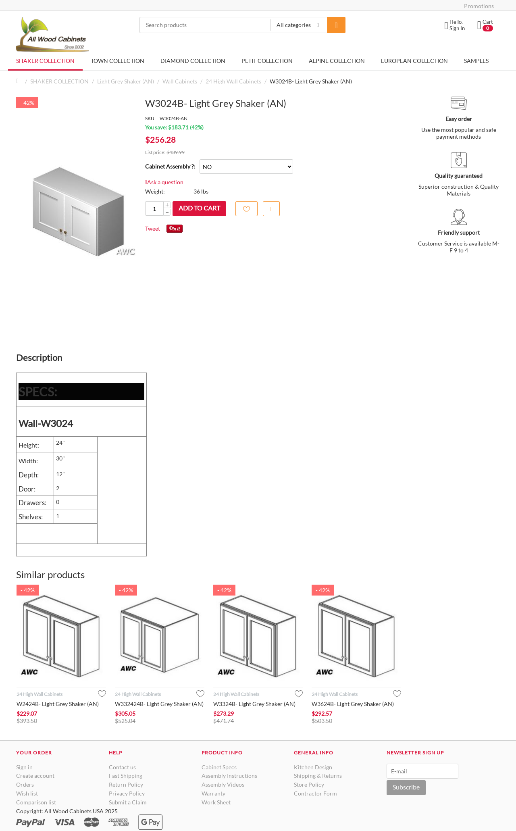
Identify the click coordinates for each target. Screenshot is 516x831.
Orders (25, 784)
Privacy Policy (127, 793)
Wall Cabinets (179, 81)
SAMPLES (476, 60)
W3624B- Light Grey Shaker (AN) (353, 703)
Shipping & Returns (318, 775)
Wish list (27, 793)
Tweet (152, 228)
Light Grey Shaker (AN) (125, 81)
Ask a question (164, 182)
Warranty (213, 793)
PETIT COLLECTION (267, 60)
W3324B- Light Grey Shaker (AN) (254, 703)
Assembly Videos (223, 784)
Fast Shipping (125, 775)
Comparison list (36, 802)
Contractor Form (315, 793)
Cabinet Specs (219, 767)
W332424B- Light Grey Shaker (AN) (159, 703)
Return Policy (126, 784)
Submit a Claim (128, 802)
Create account (35, 775)
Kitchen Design (313, 767)
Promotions (479, 5)
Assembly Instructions (229, 775)
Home (19, 81)
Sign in (24, 767)
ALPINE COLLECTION (337, 60)
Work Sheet (216, 802)
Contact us (122, 767)
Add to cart (199, 208)
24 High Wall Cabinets (233, 81)
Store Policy (309, 784)
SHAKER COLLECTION (45, 60)
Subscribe (406, 787)
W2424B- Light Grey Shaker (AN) (58, 703)
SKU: (150, 118)
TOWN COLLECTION (117, 60)
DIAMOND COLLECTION (192, 60)
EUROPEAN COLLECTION (414, 60)
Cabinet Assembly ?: (170, 166)
